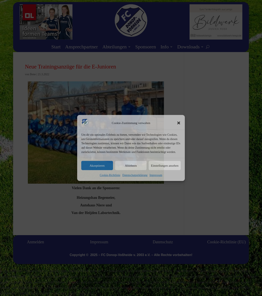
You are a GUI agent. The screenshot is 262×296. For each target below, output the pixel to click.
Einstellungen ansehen (164, 165)
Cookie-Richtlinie (110, 175)
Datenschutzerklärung (135, 175)
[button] (179, 123)
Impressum (155, 175)
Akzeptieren (97, 165)
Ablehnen (131, 165)
